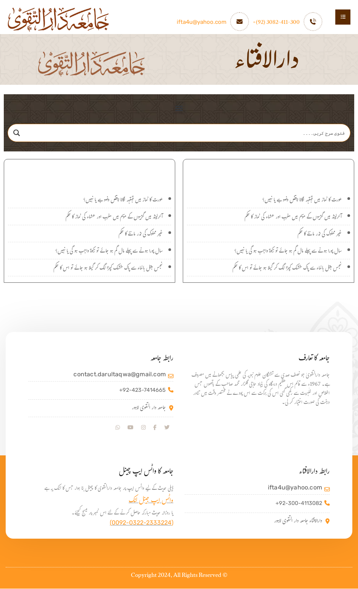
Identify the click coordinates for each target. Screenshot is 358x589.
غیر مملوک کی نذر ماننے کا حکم (319, 235)
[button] (179, 108)
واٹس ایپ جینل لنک (151, 501)
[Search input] (186, 133)
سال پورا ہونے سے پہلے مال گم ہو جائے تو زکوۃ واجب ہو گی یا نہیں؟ (288, 252)
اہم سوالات (90, 172)
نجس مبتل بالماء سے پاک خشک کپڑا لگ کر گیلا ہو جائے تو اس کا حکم (287, 269)
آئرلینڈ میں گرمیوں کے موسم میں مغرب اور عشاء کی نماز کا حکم (293, 218)
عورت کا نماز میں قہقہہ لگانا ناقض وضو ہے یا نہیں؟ (302, 201)
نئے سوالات (268, 172)
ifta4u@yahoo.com (201, 22)
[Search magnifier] (16, 133)
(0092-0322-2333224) (141, 523)
